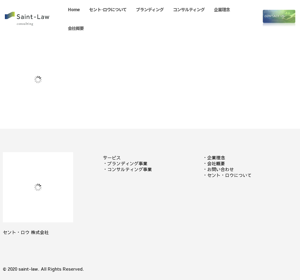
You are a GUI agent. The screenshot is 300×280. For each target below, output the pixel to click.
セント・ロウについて (229, 175)
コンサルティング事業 (129, 169)
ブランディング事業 (127, 163)
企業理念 (216, 158)
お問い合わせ (220, 169)
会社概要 (216, 163)
